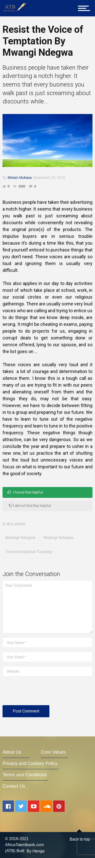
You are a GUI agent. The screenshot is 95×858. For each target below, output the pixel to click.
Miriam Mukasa (20, 178)
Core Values (53, 752)
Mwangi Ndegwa (20, 537)
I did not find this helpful (30, 505)
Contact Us (14, 786)
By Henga (35, 851)
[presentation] (41, 693)
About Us (12, 752)
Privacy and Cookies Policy (30, 763)
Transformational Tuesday (28, 552)
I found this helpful (25, 492)
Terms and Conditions (25, 774)
